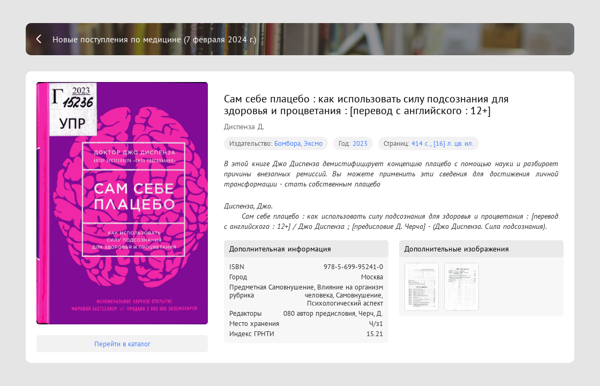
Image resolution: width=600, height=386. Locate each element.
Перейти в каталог (122, 343)
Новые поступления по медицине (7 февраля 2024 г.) (154, 39)
